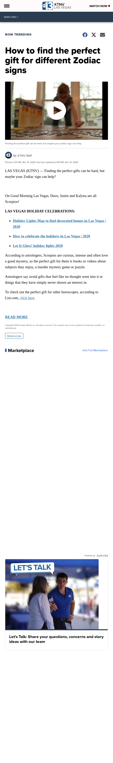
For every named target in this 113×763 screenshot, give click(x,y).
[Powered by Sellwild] (102, 555)
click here (27, 298)
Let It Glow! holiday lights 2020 (38, 246)
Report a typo (14, 336)
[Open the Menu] (6, 6)
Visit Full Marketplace (95, 350)
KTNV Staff (25, 155)
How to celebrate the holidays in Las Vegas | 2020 (51, 236)
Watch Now (99, 6)
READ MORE (16, 317)
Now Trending (18, 34)
